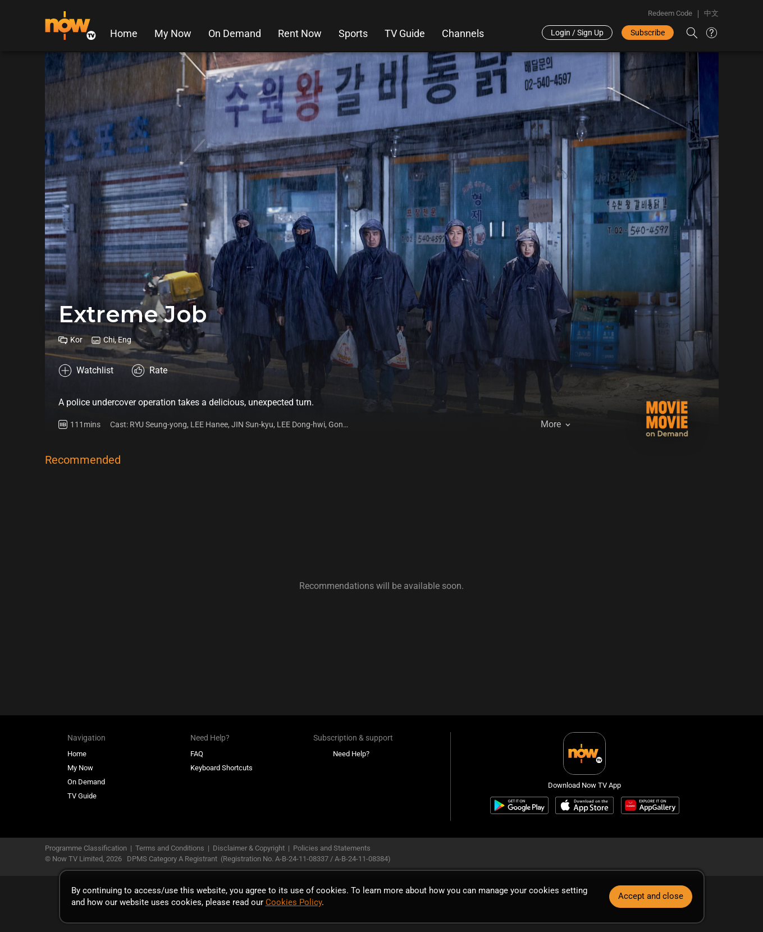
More (551, 424)
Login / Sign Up (577, 32)
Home (124, 33)
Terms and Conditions (169, 848)
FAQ (196, 754)
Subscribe (647, 32)
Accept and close (650, 896)
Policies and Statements (332, 848)
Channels (463, 33)
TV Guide (405, 33)
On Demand (234, 33)
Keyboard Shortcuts (221, 768)
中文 (711, 13)
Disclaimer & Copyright (249, 848)
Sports (353, 33)
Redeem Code (670, 13)
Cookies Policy (294, 902)
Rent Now (300, 33)
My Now (172, 33)
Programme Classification (86, 848)
